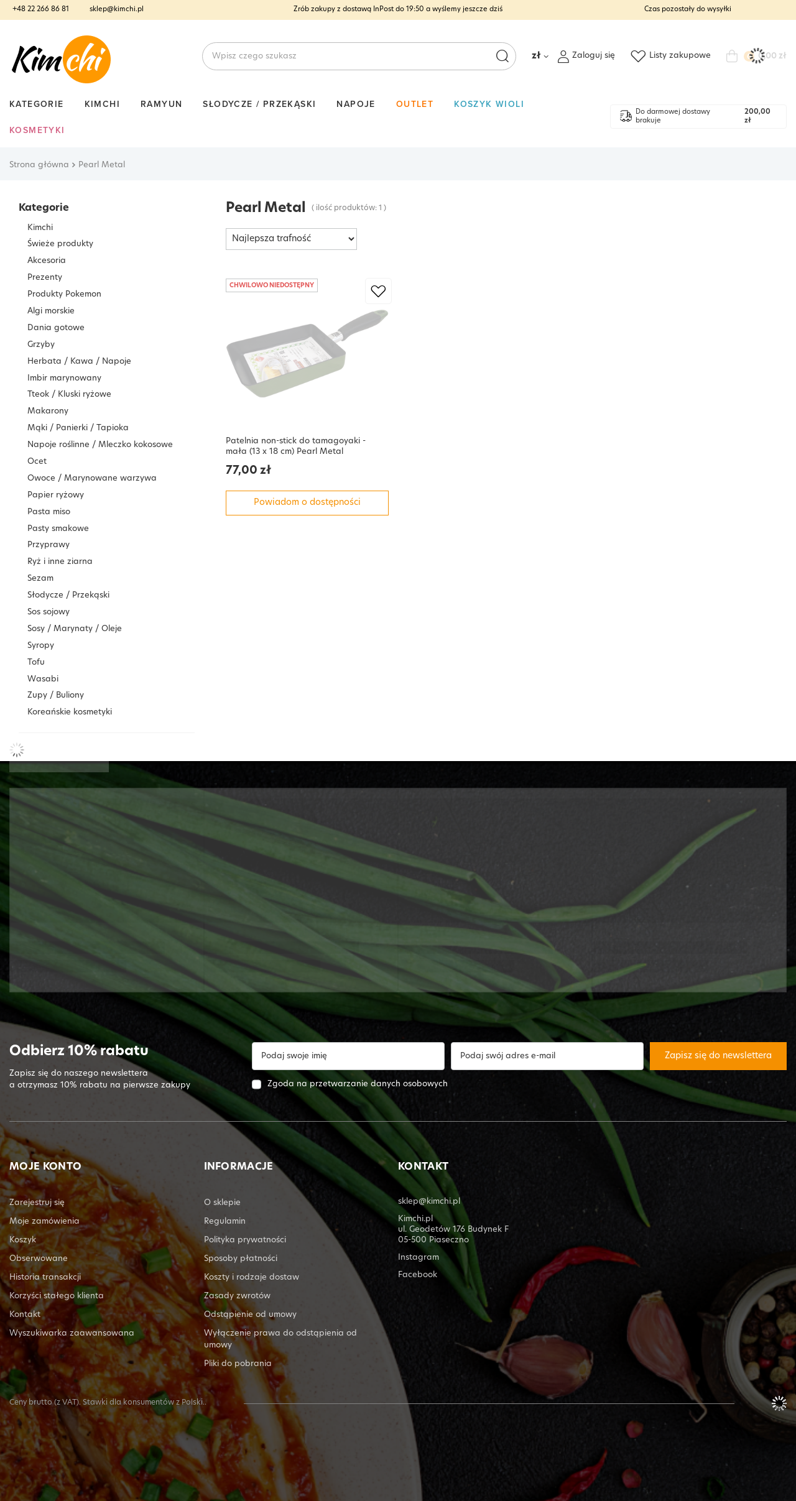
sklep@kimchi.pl (117, 9)
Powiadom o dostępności (307, 502)
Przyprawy (48, 545)
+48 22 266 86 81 (40, 9)
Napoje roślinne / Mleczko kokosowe (100, 445)
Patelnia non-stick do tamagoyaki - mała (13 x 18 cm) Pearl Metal (296, 446)
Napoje (355, 104)
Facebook (417, 1275)
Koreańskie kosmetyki (69, 712)
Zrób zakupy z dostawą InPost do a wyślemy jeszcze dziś (398, 9)
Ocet (37, 462)
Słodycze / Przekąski (259, 104)
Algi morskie (51, 311)
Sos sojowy (48, 612)
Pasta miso (48, 512)
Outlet (414, 104)
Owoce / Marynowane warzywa (92, 478)
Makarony (47, 411)
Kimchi (102, 104)
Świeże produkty (60, 244)
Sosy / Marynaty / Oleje (74, 629)
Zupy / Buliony (55, 695)
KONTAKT (423, 1167)
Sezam (40, 579)
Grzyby (41, 345)
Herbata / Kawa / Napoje (79, 362)
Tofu (36, 662)
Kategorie (36, 104)
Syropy (40, 646)
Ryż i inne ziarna (60, 562)
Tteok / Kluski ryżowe (69, 394)
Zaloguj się (593, 56)
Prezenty (44, 278)
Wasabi (42, 679)
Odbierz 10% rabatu (79, 1052)
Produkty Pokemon (64, 294)
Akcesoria (46, 261)
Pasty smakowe (58, 529)
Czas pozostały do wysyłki (687, 9)
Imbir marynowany (64, 378)
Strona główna (39, 165)
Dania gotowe (56, 328)
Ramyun (161, 104)
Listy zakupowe (680, 56)
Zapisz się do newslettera (718, 1056)
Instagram (418, 1258)
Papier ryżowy (55, 495)
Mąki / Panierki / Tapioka (78, 428)
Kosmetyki (37, 130)
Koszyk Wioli (489, 104)
